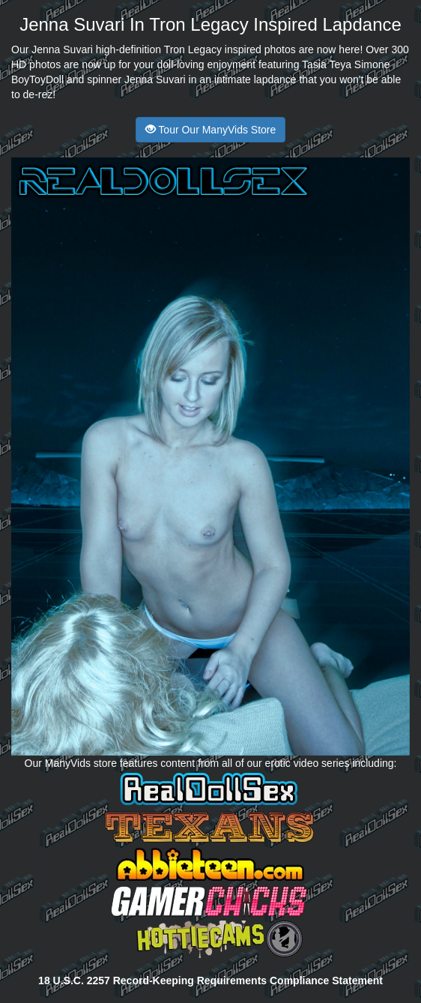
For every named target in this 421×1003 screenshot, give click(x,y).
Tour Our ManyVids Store (210, 130)
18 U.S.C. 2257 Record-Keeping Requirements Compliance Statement (210, 981)
